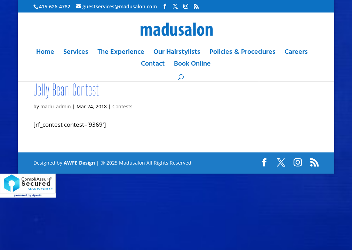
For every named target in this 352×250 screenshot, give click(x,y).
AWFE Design (79, 162)
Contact (153, 65)
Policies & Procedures (242, 54)
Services (75, 54)
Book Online (192, 65)
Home (45, 54)
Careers (296, 54)
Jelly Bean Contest (66, 90)
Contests (122, 106)
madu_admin (55, 106)
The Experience (120, 54)
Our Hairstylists (176, 54)
